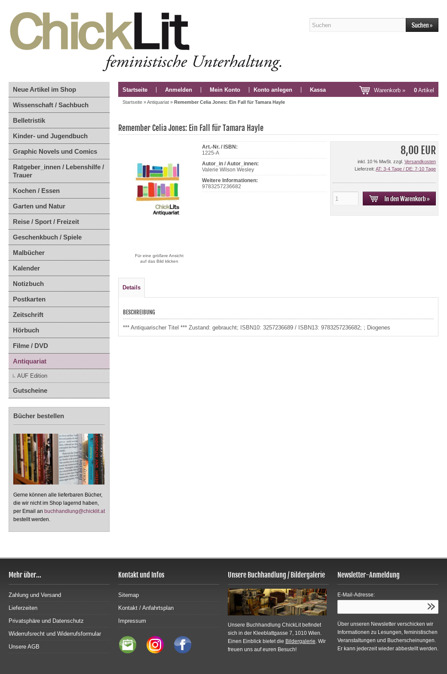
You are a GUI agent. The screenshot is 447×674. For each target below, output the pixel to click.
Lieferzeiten (23, 608)
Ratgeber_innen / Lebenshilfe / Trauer (58, 171)
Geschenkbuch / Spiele (47, 237)
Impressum (132, 621)
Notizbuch (28, 283)
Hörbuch (26, 330)
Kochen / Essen (36, 190)
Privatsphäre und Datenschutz (46, 621)
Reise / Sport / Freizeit (46, 221)
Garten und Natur (39, 206)
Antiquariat (29, 361)
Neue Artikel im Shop (44, 89)
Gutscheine (30, 390)
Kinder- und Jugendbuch (50, 136)
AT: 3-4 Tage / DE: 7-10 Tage (406, 168)
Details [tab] (131, 287)
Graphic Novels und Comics (55, 151)
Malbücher (29, 252)
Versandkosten (420, 161)
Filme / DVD (30, 345)
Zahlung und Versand (35, 595)
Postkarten (29, 299)
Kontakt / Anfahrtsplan (146, 608)
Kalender (26, 268)
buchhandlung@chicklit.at (74, 511)
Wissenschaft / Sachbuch (51, 105)
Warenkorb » (404, 90)
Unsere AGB (24, 646)
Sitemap (128, 595)
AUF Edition (32, 376)
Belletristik (29, 120)
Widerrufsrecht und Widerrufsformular (55, 634)
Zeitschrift (28, 314)
